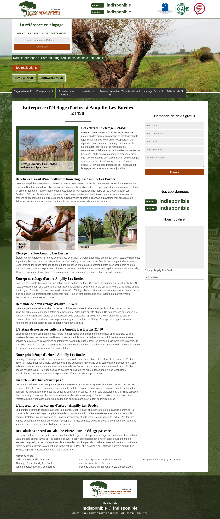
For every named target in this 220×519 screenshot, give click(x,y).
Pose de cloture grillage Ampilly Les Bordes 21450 (106, 466)
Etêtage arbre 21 (44, 91)
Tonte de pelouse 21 (131, 91)
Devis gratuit (24, 78)
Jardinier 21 (88, 91)
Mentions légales (134, 513)
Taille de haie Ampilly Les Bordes (33, 459)
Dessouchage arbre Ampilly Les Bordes (100, 459)
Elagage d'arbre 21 (23, 91)
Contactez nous (51, 78)
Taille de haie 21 (175, 91)
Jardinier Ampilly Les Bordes (94, 463)
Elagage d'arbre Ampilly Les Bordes (162, 459)
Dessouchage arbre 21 (109, 93)
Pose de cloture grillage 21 (66, 93)
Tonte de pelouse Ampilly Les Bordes (35, 466)
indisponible (117, 5)
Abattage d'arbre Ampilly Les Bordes (35, 463)
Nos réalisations (26, 67)
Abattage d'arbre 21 (153, 91)
